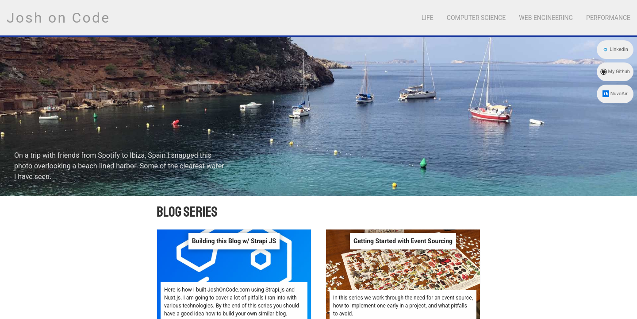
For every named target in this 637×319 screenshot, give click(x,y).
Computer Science (476, 17)
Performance (608, 17)
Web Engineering (546, 17)
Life (428, 17)
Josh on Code (58, 17)
